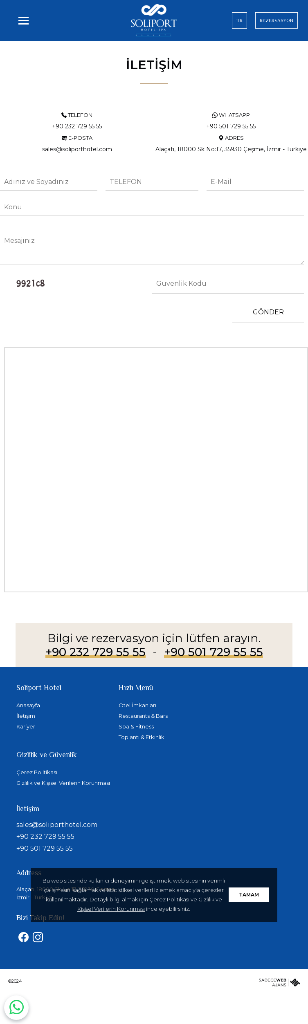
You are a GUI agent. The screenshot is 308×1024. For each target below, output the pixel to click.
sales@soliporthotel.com (56, 825)
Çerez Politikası (169, 899)
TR (239, 20)
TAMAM (249, 895)
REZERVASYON (276, 20)
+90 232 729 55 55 (95, 652)
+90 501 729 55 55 (213, 652)
